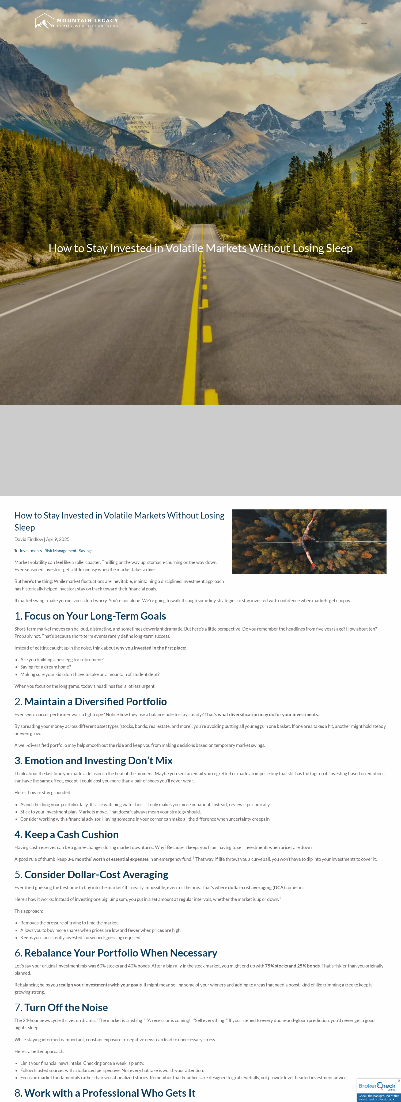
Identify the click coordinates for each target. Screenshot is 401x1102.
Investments (31, 550)
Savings (86, 550)
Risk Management (60, 550)
